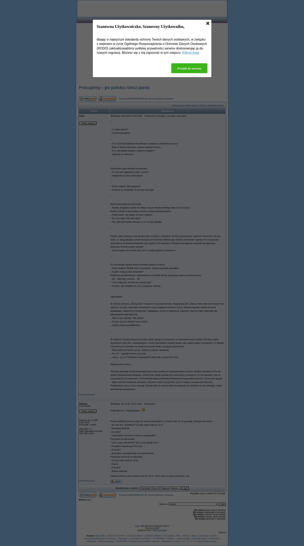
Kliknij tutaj (190, 52)
